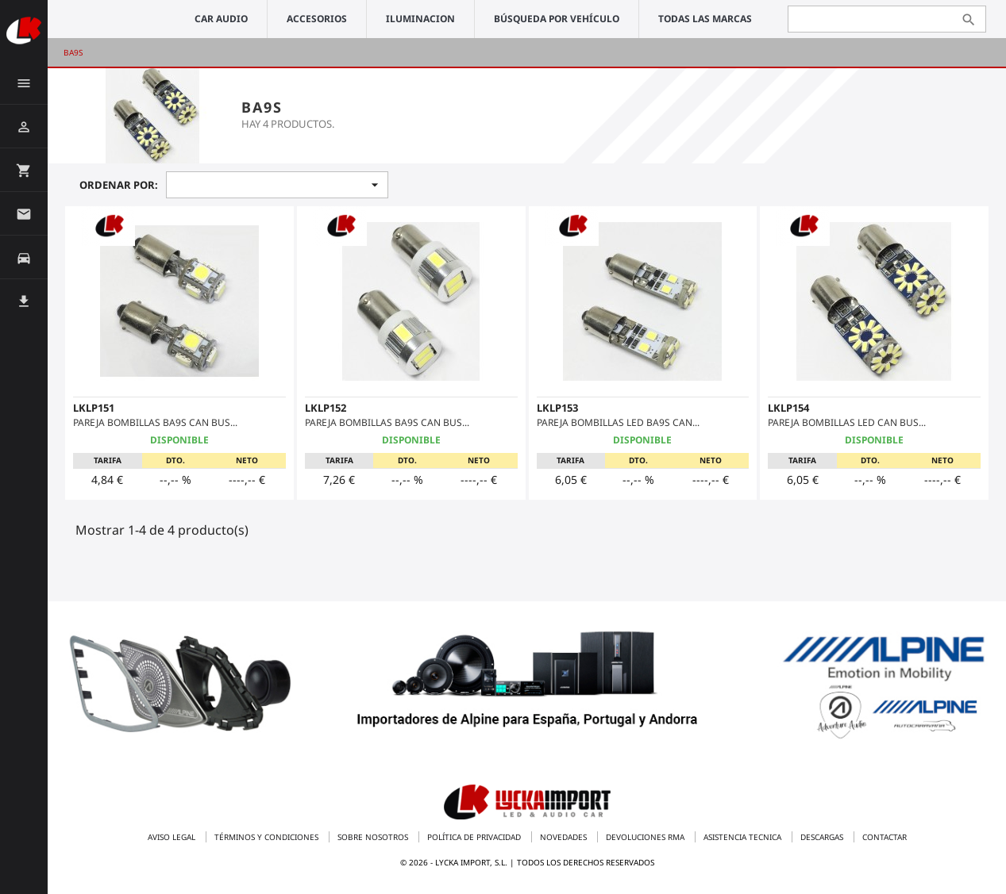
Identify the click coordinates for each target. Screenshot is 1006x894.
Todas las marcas (705, 18)
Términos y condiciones (267, 836)
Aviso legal (173, 836)
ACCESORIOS (317, 18)
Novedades (564, 836)
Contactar (884, 836)
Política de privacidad (475, 836)
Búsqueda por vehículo (556, 18)
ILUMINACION (420, 18)
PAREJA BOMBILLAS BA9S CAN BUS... (155, 422)
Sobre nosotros (373, 836)
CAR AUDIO (221, 18)
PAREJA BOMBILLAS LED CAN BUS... (847, 422)
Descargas (823, 836)
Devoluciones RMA (646, 836)
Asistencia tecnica (743, 836)
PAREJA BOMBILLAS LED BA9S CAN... (618, 422)
